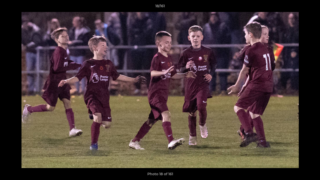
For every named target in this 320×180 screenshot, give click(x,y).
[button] (311, 7)
